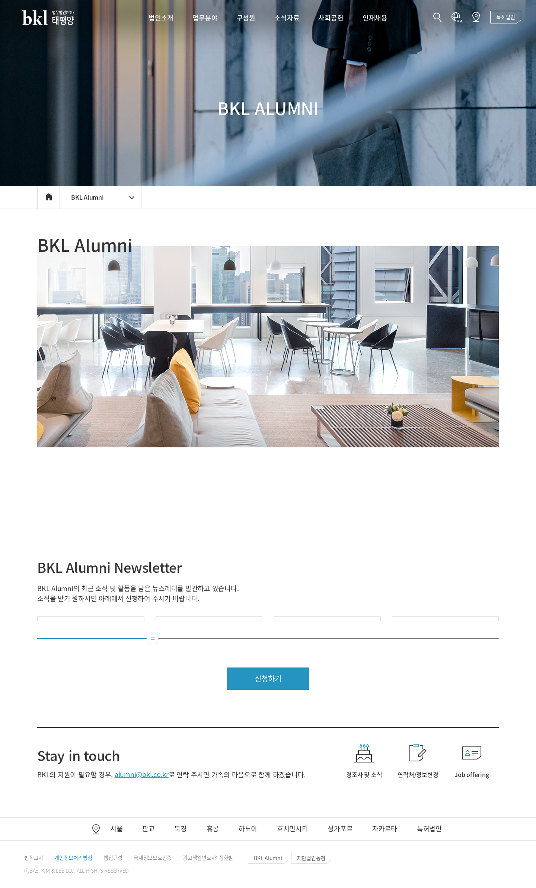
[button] (437, 18)
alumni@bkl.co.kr (142, 774)
